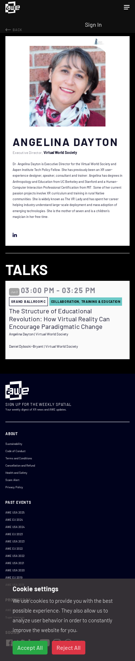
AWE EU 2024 (14, 519)
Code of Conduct (15, 451)
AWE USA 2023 (14, 541)
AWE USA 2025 (14, 512)
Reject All (69, 647)
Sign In (93, 24)
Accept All (30, 647)
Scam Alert (12, 480)
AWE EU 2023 (14, 534)
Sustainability (13, 444)
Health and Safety (16, 473)
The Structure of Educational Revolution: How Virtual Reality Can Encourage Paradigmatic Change (59, 318)
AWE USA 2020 (15, 570)
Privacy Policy (14, 487)
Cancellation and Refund (20, 465)
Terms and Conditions (18, 458)
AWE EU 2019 (13, 577)
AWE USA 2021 (14, 563)
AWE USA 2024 (14, 527)
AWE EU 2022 (14, 548)
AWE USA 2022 (14, 556)
